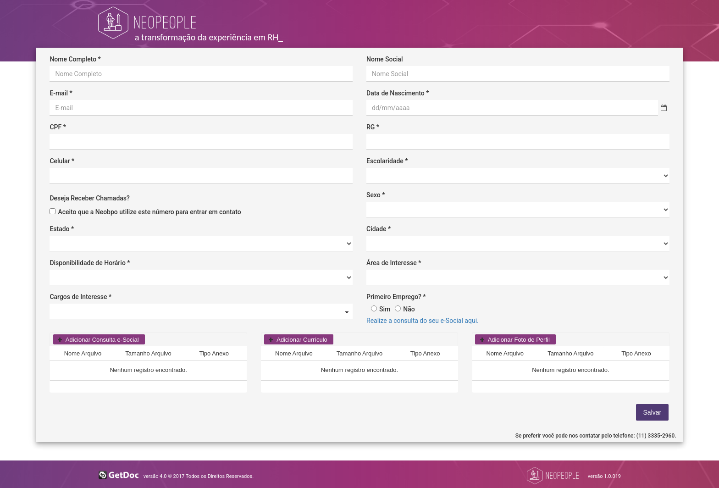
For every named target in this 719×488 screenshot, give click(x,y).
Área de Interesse (391, 262)
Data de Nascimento (395, 93)
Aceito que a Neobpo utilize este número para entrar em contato (149, 212)
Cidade (376, 229)
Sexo (373, 195)
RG (370, 127)
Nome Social (384, 59)
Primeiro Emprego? (393, 296)
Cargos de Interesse (78, 296)
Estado (59, 229)
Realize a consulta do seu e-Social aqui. (422, 320)
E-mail (59, 93)
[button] (99, 339)
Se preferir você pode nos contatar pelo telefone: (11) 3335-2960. (595, 436)
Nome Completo (73, 59)
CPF (55, 127)
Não (409, 309)
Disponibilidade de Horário (87, 262)
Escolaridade (385, 161)
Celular (60, 161)
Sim (384, 309)
